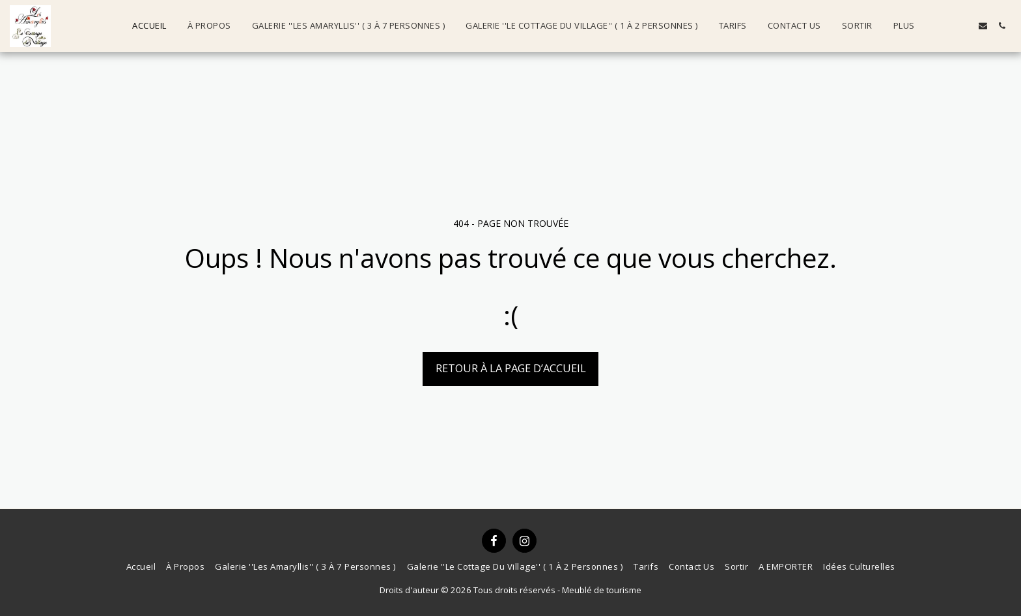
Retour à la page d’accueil (511, 367)
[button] (945, 26)
